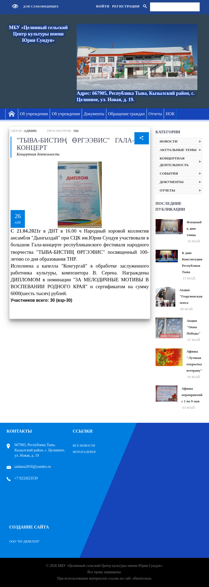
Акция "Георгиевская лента (190, 296)
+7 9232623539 (22, 478)
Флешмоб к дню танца (194, 228)
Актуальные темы (178, 150)
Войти (102, 6)
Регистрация (126, 6)
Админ (30, 131)
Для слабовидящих (34, 6)
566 (76, 131)
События (169, 173)
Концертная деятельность (38, 154)
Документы (94, 114)
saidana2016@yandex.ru (29, 467)
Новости (169, 141)
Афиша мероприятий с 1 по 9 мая (191, 394)
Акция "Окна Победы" (194, 327)
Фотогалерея (84, 452)
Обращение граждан (126, 114)
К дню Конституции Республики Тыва (192, 262)
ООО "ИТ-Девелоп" (24, 541)
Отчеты (155, 114)
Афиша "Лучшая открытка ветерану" (194, 360)
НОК (170, 114)
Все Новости (84, 445)
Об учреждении (34, 114)
